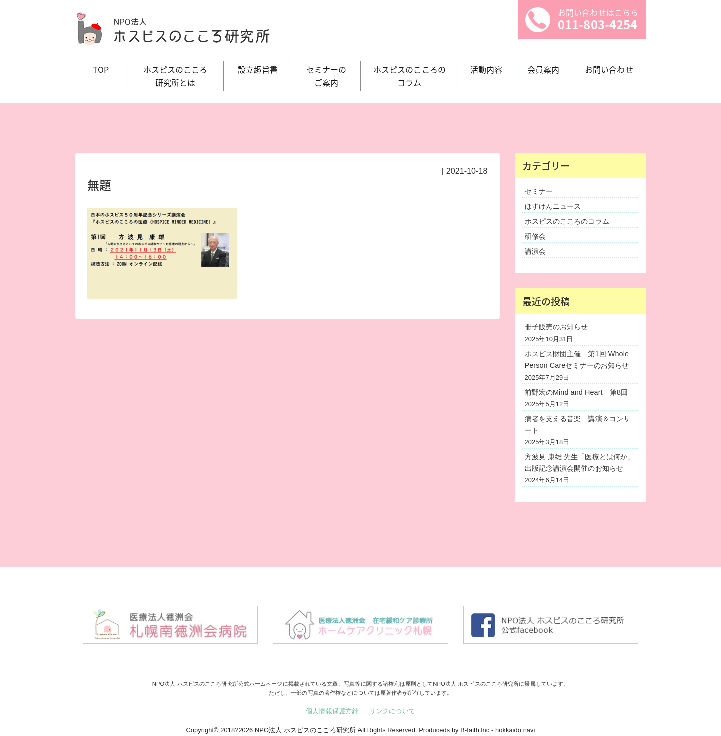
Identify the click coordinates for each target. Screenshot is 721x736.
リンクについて (392, 711)
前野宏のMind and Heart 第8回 (576, 392)
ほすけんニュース (553, 206)
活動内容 (486, 69)
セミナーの (326, 76)
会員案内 (543, 69)
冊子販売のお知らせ (556, 327)
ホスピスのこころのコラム (567, 221)
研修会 (535, 236)
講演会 (535, 251)
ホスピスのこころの (409, 76)
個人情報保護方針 (332, 711)
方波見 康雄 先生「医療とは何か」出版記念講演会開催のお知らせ (580, 462)
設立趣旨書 (258, 69)
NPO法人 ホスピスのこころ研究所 (305, 730)
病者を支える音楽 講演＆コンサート (578, 424)
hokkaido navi (515, 730)
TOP (101, 69)
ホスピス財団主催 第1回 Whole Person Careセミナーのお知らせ (577, 360)
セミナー (539, 191)
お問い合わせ (609, 69)
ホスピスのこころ (175, 76)
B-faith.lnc (474, 730)
